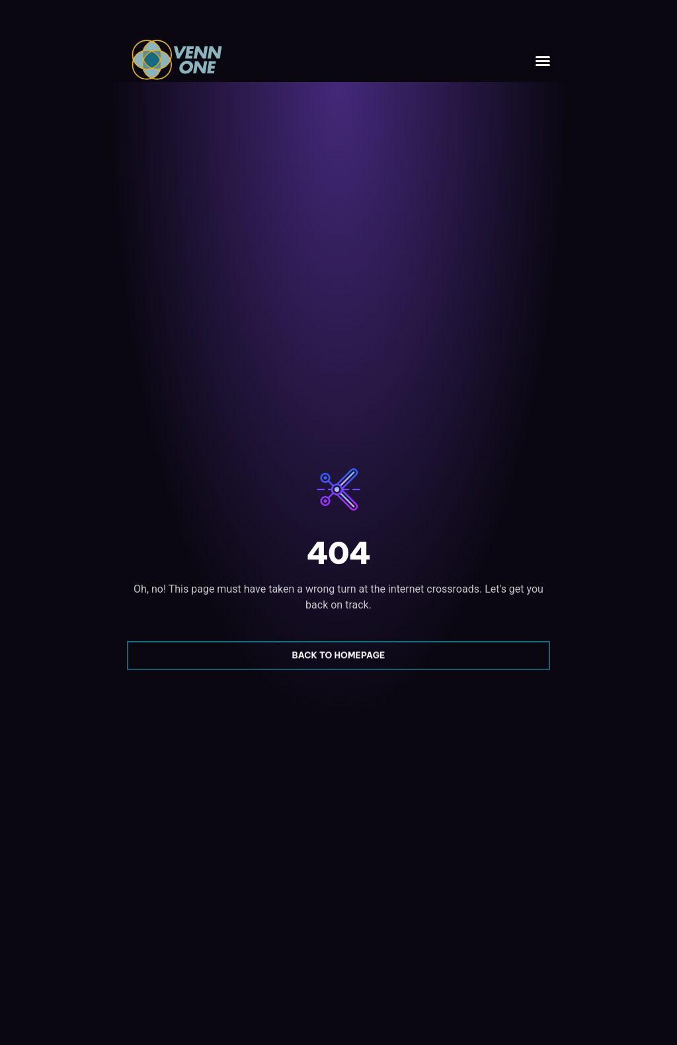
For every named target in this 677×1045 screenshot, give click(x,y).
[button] (543, 61)
